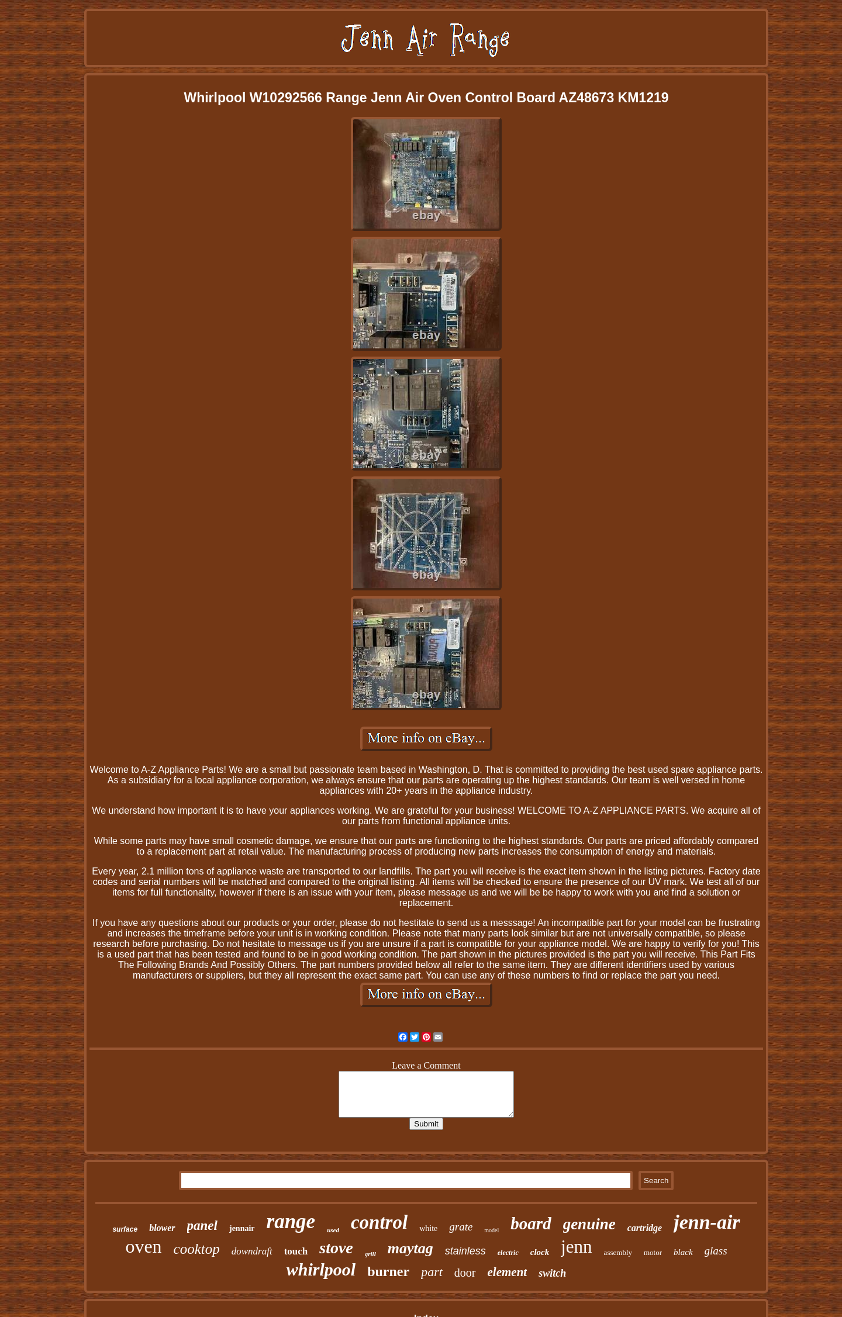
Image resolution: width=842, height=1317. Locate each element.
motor (653, 1252)
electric (508, 1253)
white (428, 1228)
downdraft (252, 1251)
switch (552, 1273)
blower (162, 1228)
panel (202, 1225)
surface (124, 1229)
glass (716, 1251)
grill (370, 1253)
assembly (618, 1252)
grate (460, 1227)
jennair (242, 1228)
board (530, 1223)
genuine (589, 1224)
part (432, 1271)
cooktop (197, 1249)
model (491, 1230)
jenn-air (707, 1222)
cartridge (644, 1228)
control (379, 1222)
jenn (576, 1246)
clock (539, 1252)
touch (296, 1251)
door (465, 1272)
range (291, 1221)
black (683, 1252)
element (507, 1272)
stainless (465, 1251)
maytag (410, 1248)
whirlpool (321, 1269)
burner (388, 1271)
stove (336, 1248)
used (333, 1229)
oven (143, 1246)
